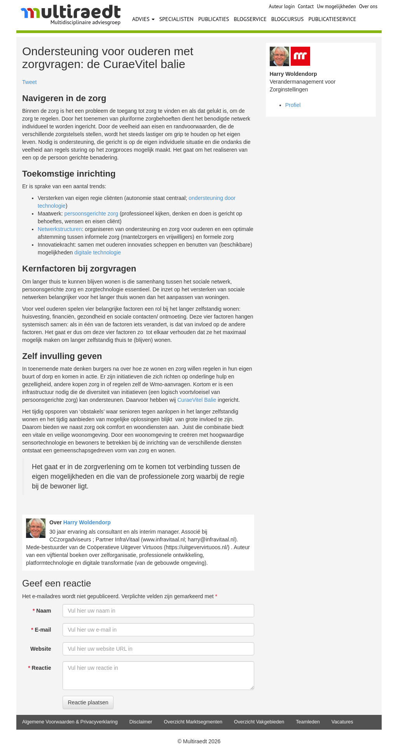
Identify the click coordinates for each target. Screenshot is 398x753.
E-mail (41, 630)
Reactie (39, 668)
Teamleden (308, 722)
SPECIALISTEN (176, 19)
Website (40, 649)
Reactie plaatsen (88, 702)
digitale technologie (97, 252)
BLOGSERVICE (250, 19)
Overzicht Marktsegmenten (193, 722)
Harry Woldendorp (87, 522)
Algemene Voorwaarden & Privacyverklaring (70, 722)
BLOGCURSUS (287, 19)
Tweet (29, 82)
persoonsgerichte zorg (91, 213)
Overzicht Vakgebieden (259, 722)
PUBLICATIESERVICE (332, 19)
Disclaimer (140, 722)
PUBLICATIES (213, 19)
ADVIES (143, 19)
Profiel (293, 105)
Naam (42, 611)
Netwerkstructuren (60, 229)
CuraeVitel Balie (196, 400)
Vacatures (342, 722)
